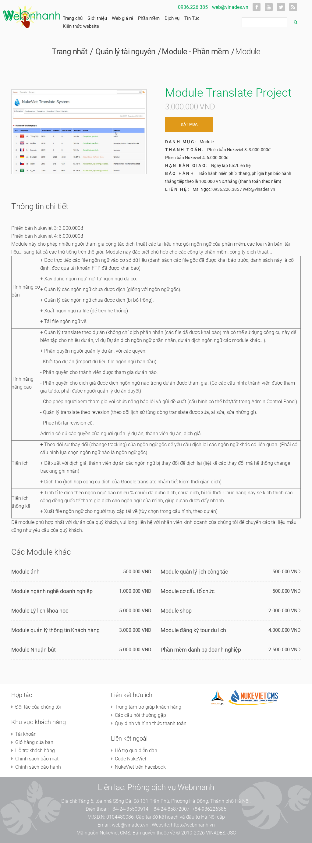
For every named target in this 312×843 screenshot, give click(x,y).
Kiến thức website (81, 26)
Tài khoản (26, 734)
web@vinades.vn (230, 7)
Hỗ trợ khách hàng (35, 750)
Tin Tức (192, 18)
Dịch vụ (172, 18)
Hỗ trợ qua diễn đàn (136, 750)
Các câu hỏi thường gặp (140, 715)
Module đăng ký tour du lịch (193, 630)
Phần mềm (149, 18)
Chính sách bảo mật (36, 759)
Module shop (176, 610)
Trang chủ (73, 18)
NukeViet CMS (115, 833)
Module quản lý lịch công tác (194, 571)
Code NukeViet (130, 759)
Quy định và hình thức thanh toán (150, 723)
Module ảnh (25, 571)
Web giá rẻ (122, 18)
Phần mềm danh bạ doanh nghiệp (201, 649)
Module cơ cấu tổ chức (187, 591)
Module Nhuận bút (33, 649)
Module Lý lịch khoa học (39, 610)
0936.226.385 (193, 7)
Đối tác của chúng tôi (38, 707)
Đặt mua (189, 124)
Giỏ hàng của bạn (34, 742)
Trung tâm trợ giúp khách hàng (148, 707)
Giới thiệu (97, 18)
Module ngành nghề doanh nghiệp (52, 591)
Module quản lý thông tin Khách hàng (55, 630)
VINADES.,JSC (221, 833)
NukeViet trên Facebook (140, 767)
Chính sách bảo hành (38, 767)
